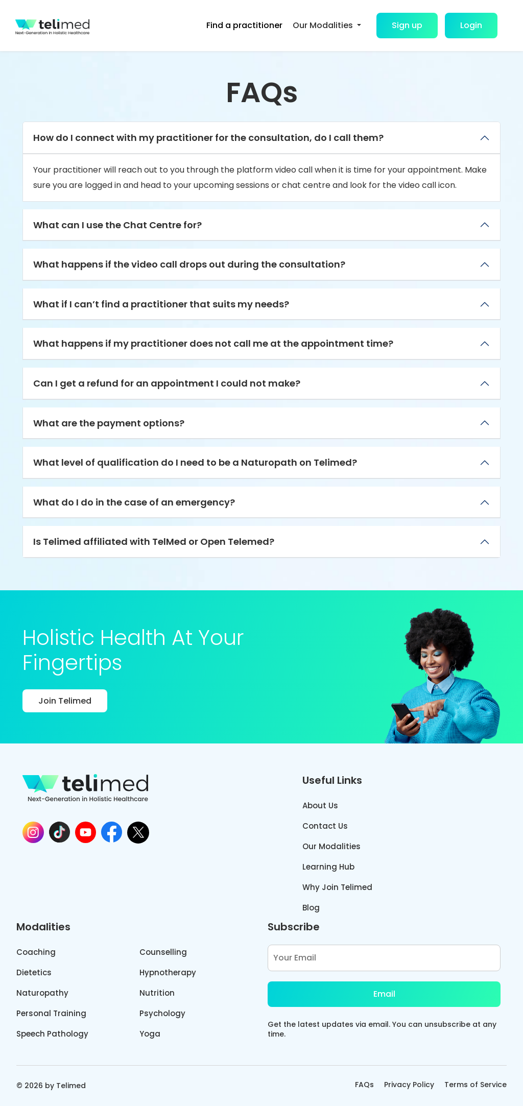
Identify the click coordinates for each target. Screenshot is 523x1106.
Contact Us (325, 826)
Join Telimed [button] (64, 701)
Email (384, 994)
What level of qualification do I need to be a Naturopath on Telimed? (195, 462)
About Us (320, 805)
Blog (311, 907)
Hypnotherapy (167, 972)
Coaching (36, 952)
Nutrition (157, 993)
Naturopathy (42, 993)
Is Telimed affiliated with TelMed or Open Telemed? (153, 541)
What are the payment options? (108, 423)
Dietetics (34, 972)
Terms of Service (475, 1084)
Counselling (163, 952)
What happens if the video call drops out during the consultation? (189, 264)
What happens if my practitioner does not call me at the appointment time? (213, 343)
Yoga (149, 1033)
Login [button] (471, 25)
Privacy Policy (409, 1084)
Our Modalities (331, 846)
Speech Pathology (52, 1033)
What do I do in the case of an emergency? (134, 502)
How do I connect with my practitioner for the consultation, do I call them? (208, 137)
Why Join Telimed (337, 887)
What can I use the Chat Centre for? (117, 225)
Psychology (162, 1013)
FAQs (364, 1084)
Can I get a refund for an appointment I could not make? (166, 383)
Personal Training (51, 1013)
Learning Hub (328, 866)
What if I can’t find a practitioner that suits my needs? (161, 304)
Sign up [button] (407, 25)
